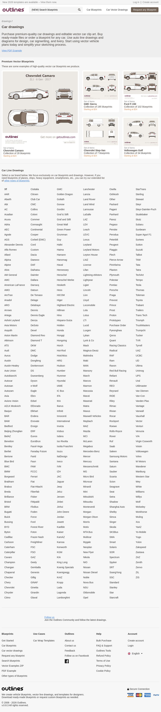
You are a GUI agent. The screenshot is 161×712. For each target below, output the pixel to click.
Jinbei (60, 501)
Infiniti (60, 411)
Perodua (114, 234)
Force (34, 517)
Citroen (34, 194)
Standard (114, 582)
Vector (139, 421)
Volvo (138, 456)
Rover (113, 436)
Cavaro (8, 557)
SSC (112, 577)
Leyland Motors (91, 249)
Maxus (86, 411)
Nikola (86, 557)
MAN (85, 365)
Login (130, 645)
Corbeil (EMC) (38, 239)
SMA (112, 537)
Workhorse (141, 512)
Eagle (34, 391)
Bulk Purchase (103, 640)
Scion (112, 481)
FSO (33, 552)
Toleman (140, 295)
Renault (114, 380)
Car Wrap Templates (44, 640)
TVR (138, 340)
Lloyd (86, 300)
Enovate (35, 421)
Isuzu (59, 451)
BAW (7, 421)
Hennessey (63, 270)
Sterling (140, 194)
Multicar (87, 537)
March (86, 375)
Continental (37, 229)
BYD (6, 527)
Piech (112, 254)
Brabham (9, 481)
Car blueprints (9, 645)
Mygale (87, 542)
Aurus (7, 355)
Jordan (60, 517)
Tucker (139, 335)
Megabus (88, 446)
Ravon (113, 365)
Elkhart (34, 411)
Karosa (60, 542)
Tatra (138, 270)
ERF (33, 431)
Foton (34, 532)
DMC (33, 350)
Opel (85, 597)
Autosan (8, 385)
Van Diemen (142, 391)
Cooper (34, 234)
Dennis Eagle (38, 315)
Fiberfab (35, 491)
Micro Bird (88, 476)
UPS (138, 375)
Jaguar (60, 481)
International (63, 421)
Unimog (140, 370)
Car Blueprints (94, 9)
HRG (59, 360)
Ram (112, 360)
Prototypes (115, 320)
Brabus (8, 486)
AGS (6, 239)
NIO (85, 562)
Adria (7, 224)
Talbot (139, 254)
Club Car (35, 199)
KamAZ (61, 537)
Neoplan (87, 547)
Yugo (138, 537)
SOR (112, 552)
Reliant (113, 375)
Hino (59, 315)
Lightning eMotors (92, 275)
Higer (59, 300)
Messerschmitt (90, 466)
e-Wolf (34, 385)
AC (6, 209)
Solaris (113, 547)
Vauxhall (140, 416)
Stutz (138, 219)
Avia (6, 396)
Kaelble (61, 527)
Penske (113, 229)
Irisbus (60, 431)
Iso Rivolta (62, 441)
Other (112, 199)
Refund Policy (103, 655)
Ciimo (7, 597)
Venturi (139, 426)
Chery (7, 582)
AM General (10, 275)
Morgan (87, 512)
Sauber (113, 471)
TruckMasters (143, 325)
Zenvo (139, 567)
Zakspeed (141, 547)
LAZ (85, 219)
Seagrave (115, 486)
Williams (140, 491)
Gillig (33, 577)
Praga (113, 295)
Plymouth (114, 275)
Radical (113, 350)
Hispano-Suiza (64, 320)
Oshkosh (114, 194)
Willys (139, 496)
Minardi (87, 486)
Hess (59, 290)
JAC (59, 476)
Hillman (61, 310)
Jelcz (59, 491)
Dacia (34, 254)
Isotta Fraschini (65, 446)
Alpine (7, 264)
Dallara (34, 280)
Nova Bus (88, 582)
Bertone (8, 456)
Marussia (88, 391)
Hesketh (61, 285)
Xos (138, 522)
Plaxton (113, 270)
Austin (7, 360)
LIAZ (85, 259)
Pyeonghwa (116, 330)
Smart (113, 542)
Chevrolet (9, 587)
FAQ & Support (104, 645)
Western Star (142, 476)
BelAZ (7, 436)
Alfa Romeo (10, 249)
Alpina (7, 259)
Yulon (139, 542)
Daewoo (35, 259)
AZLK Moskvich (12, 406)
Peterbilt (114, 239)
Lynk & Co (88, 340)
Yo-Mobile (141, 532)
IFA (58, 396)
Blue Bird (9, 461)
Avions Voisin (11, 401)
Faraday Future (39, 451)
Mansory (87, 370)
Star (112, 592)
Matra (86, 406)
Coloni (34, 214)
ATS (6, 345)
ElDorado (35, 406)
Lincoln (87, 290)
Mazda (86, 431)
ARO (6, 305)
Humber (61, 370)
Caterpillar (9, 552)
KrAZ (59, 577)
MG (85, 471)
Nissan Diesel (90, 572)
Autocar (8, 380)
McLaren (87, 441)
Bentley (8, 446)
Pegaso (113, 224)
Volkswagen (142, 451)
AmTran (8, 295)
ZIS (137, 577)
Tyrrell (139, 345)
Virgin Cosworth (144, 441)
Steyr (138, 204)
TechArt (140, 275)
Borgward (9, 476)
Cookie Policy (103, 670)
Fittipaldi (35, 501)
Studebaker (142, 214)
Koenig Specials (65, 567)
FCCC (34, 471)
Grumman (62, 234)
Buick (7, 517)
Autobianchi (10, 375)
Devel (34, 330)
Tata (138, 264)
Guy (59, 239)
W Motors (141, 461)
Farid (33, 456)
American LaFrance (14, 285)
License (87, 264)
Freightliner (36, 542)
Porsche (114, 290)
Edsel (34, 401)
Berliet (7, 451)
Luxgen (87, 330)
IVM (59, 466)
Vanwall (140, 411)
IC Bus (60, 391)
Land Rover (89, 199)
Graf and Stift (64, 219)
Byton (7, 532)
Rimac (113, 406)
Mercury (87, 461)
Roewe (113, 426)
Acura (7, 219)
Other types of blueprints (14, 676)
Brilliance (9, 496)
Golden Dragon (65, 194)
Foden (34, 512)
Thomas (140, 290)
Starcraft (114, 597)
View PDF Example (12, 50)
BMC (7, 466)
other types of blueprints (16, 180)
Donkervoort (37, 365)
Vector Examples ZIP (13, 665)
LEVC (86, 234)
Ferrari (34, 476)
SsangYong (115, 572)
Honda (60, 330)
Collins (34, 209)
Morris (86, 522)
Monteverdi (89, 506)
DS (32, 370)
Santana (114, 461)
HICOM (61, 295)
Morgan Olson (90, 517)
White (139, 486)
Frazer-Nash (37, 537)
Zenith (139, 562)
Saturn (113, 466)
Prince (113, 305)
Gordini (60, 209)
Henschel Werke (65, 280)
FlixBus (34, 506)
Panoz (113, 219)
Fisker (34, 496)
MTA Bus (88, 532)
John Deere (63, 512)
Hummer (61, 375)
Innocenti (61, 416)
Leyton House (90, 254)
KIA (59, 557)
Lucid (86, 325)
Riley (112, 401)
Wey (138, 481)
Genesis (35, 572)
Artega (7, 315)
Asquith (8, 330)
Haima (60, 249)
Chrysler (8, 592)
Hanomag (62, 259)
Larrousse (88, 209)
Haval (60, 264)
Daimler (35, 275)
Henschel (62, 275)
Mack (86, 345)
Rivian (113, 411)
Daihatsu (35, 270)
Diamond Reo (38, 335)
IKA (59, 401)
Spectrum (115, 557)
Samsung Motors (118, 456)
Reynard (114, 391)
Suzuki (139, 249)
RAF (112, 355)
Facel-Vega (37, 446)
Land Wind (88, 204)
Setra (112, 496)
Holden (60, 325)
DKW (33, 345)
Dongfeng (36, 360)
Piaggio (113, 249)
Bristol (7, 501)
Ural (138, 380)
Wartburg (140, 471)
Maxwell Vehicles (92, 416)
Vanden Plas (142, 401)
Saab (112, 446)
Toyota (139, 300)
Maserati (87, 401)
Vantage (140, 406)
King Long (62, 562)
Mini (85, 491)
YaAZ (138, 527)
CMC (33, 204)
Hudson (61, 365)
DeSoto (35, 325)
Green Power (64, 229)
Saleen (113, 451)
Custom (35, 249)
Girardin (35, 592)
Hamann (61, 254)
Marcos (87, 380)
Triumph (140, 320)
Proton (113, 315)
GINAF (34, 582)
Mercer (87, 456)
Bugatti (8, 512)
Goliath (60, 199)
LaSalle (87, 214)
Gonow (60, 204)
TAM (138, 259)
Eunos (34, 436)
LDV (85, 224)
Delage (34, 300)
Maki (85, 360)
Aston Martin (11, 335)
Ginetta (34, 587)
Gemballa (36, 567)
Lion (85, 295)
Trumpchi (140, 330)
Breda (7, 491)
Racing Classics (118, 345)
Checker (8, 577)
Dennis (34, 310)
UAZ (138, 350)
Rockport (114, 421)
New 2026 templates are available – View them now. (30, 2)
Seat (112, 491)
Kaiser (60, 532)
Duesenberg (37, 375)
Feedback (70, 650)
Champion (9, 562)
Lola (85, 310)
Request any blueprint (13, 655)
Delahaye (36, 305)
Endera (34, 416)
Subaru (139, 224)
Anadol (8, 300)
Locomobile (89, 305)
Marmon (87, 385)
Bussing (8, 522)
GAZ (33, 557)
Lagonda (61, 592)
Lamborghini (63, 597)
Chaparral (9, 572)
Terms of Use (103, 660)
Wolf (138, 501)
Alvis (6, 270)
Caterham (9, 547)
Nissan (86, 567)
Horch (60, 345)
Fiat (33, 481)
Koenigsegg (63, 572)
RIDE (112, 396)
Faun (33, 461)
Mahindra (88, 355)
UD (137, 360)
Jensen (60, 496)
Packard (114, 204)
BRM (7, 506)
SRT (112, 567)
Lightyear (88, 280)
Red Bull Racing (118, 370)
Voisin (139, 446)
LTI (84, 320)
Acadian (8, 214)
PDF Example (9, 670)
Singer (113, 522)
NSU (85, 587)
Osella (113, 189)
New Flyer (88, 552)
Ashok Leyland (12, 320)
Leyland (87, 244)
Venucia (140, 431)
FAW (33, 466)
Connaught (36, 224)
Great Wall (62, 224)
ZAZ (138, 557)
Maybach (88, 421)
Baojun (8, 411)
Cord (33, 244)
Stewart (140, 199)
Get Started (8, 640)
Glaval (34, 597)
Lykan (86, 335)
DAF (33, 264)
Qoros (113, 335)
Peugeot (114, 244)
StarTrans (141, 189)
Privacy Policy (103, 665)
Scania (113, 476)
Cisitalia (35, 189)
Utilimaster (141, 385)
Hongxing (62, 340)
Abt (6, 204)
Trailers (139, 310)
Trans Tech (141, 315)
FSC (33, 547)
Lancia (86, 194)
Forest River (37, 527)
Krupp (60, 582)
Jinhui (60, 506)
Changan (9, 567)
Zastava (140, 552)
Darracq (35, 285)
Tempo (139, 280)
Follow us (49, 617)
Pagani (113, 209)
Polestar (114, 280)
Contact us (70, 645)
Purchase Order (118, 325)
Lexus (86, 239)
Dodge (34, 355)
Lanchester (89, 189)
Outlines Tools (103, 650)
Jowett (60, 522)
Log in (136, 2)
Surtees (140, 239)
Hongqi (60, 335)
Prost (112, 310)
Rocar (113, 416)
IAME (60, 385)
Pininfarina (115, 264)
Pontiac (113, 285)
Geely (34, 562)
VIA (138, 436)
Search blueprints (11, 660)
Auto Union (10, 370)
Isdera (60, 436)
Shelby (113, 512)
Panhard (114, 214)
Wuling (139, 517)
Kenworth (62, 547)
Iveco (59, 461)
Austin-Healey (11, 365)
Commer (35, 219)
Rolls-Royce (116, 431)
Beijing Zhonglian (13, 431)
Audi (6, 350)
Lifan (85, 270)
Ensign (34, 426)
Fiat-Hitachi (37, 486)
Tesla (138, 285)
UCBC (139, 355)
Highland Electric (65, 305)
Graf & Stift (62, 214)
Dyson (34, 380)
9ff (5, 189)
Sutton (139, 244)
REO (112, 385)
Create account (150, 2)
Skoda (113, 527)
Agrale (7, 234)
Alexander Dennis (13, 244)
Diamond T (36, 340)
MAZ (85, 426)
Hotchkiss (62, 355)
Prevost (113, 300)
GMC (59, 189)
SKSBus (114, 532)
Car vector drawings (12, 650)
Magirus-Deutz (90, 350)
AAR (6, 194)
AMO (7, 290)
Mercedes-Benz (91, 451)
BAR (6, 416)
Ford (33, 522)
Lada (59, 587)
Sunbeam (141, 229)
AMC (7, 280)
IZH (59, 471)
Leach (86, 229)
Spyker (113, 562)
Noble (86, 577)
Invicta (60, 426)
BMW (7, 471)
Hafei (59, 244)
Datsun (34, 290)
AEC (6, 229)
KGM (59, 552)
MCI (85, 436)
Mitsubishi (88, 496)
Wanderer (141, 466)
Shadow (114, 501)
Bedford (8, 426)
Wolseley (140, 506)
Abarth (7, 199)
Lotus (86, 315)
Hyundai (61, 380)
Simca (113, 517)
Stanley (113, 587)
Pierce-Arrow (116, 259)
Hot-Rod (61, 350)
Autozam (9, 391)
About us (69, 640)
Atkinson (8, 340)
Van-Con (140, 396)
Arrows (8, 310)
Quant (113, 340)
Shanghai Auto (117, 506)
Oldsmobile (89, 592)
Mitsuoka (88, 501)
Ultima (139, 365)
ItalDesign (62, 456)
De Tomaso (37, 295)
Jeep (59, 486)
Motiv (86, 527)
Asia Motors (10, 325)
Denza (34, 320)
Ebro (33, 396)
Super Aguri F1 (143, 234)
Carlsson (9, 542)
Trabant (140, 305)
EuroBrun (36, 441)
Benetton (9, 441)
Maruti (86, 396)
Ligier (86, 285)
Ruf (111, 441)
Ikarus (60, 406)
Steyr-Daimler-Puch (146, 209)
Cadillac (8, 537)
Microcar (87, 481)
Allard (7, 254)
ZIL (137, 572)
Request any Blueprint (144, 9)
